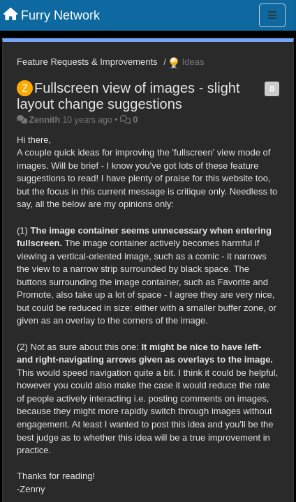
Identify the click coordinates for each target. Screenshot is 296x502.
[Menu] (272, 15)
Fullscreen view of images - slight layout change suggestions (128, 96)
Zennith (44, 120)
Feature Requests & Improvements (87, 61)
